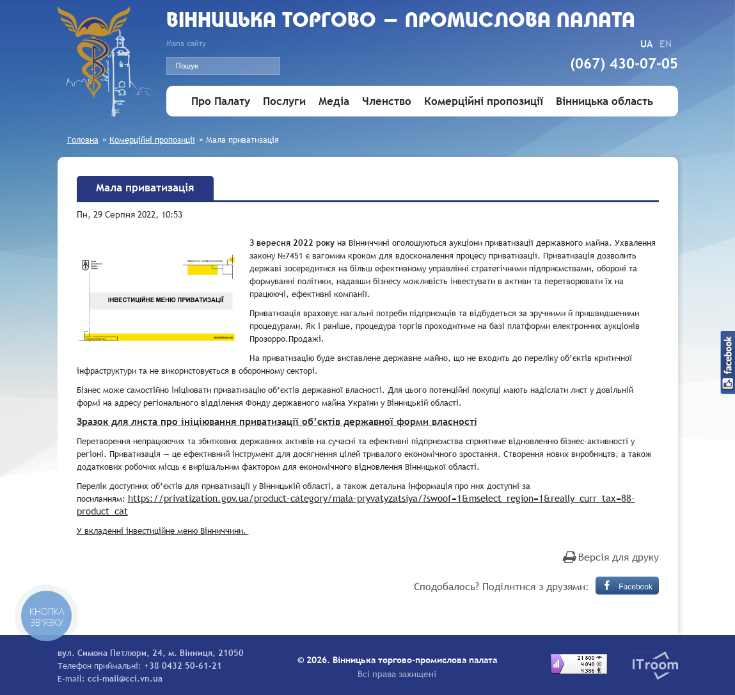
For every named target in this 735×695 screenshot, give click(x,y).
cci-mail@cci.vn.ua (125, 678)
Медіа (334, 101)
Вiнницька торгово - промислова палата (400, 21)
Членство (386, 101)
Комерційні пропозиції (483, 101)
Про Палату (220, 101)
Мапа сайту (186, 43)
